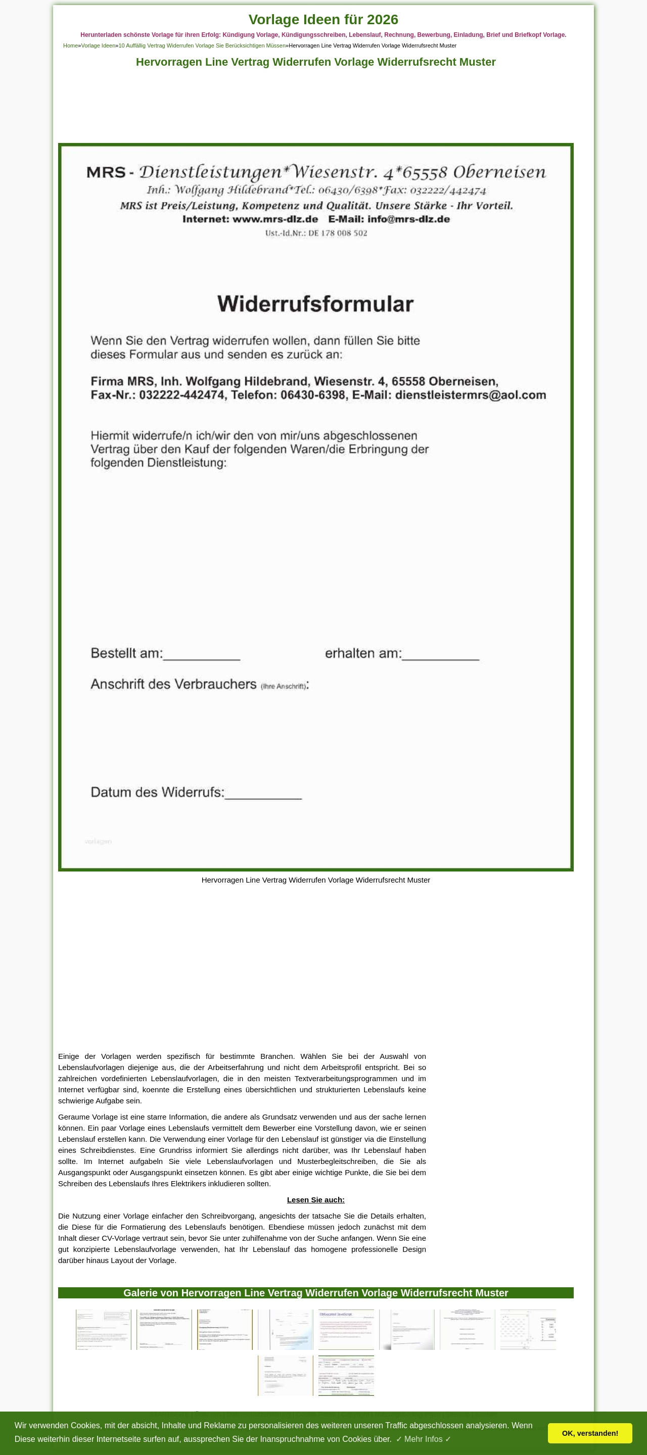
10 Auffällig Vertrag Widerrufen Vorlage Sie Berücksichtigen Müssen (202, 45)
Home (70, 45)
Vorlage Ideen (98, 45)
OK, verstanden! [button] (590, 1433)
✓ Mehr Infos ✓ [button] (423, 1439)
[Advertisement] (316, 108)
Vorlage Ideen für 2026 (324, 19)
